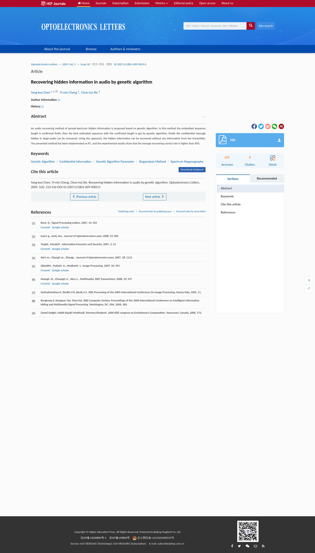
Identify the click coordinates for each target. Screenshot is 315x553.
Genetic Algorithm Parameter (115, 161)
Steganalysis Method (152, 161)
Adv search (266, 26)
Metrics (161, 3)
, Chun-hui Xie (89, 92)
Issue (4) (85, 64)
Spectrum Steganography (187, 161)
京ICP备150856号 (119, 538)
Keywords (227, 196)
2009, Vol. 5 (69, 64)
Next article (154, 197)
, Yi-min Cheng (68, 92)
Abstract (226, 188)
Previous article (84, 197)
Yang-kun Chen (41, 92)
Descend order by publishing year (155, 211)
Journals (101, 3)
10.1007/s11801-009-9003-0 (130, 64)
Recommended (267, 178)
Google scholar (60, 227)
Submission (142, 3)
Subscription (120, 3)
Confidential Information (75, 161)
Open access (207, 3)
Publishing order (126, 211)
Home (84, 3)
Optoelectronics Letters (44, 64)
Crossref (45, 227)
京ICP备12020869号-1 (93, 538)
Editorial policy (183, 3)
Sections (232, 179)
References (228, 212)
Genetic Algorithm (43, 161)
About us (227, 3)
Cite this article (231, 204)
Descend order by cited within (191, 211)
